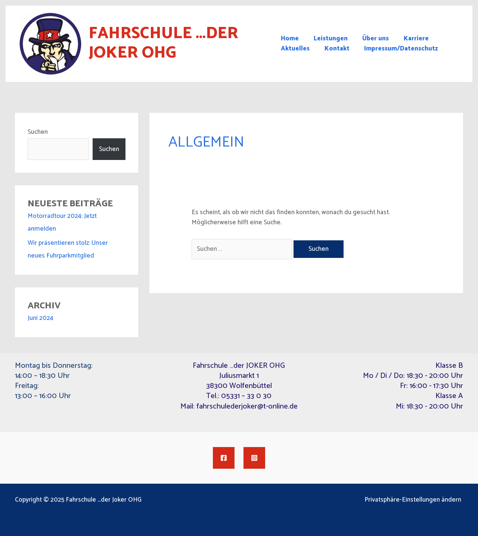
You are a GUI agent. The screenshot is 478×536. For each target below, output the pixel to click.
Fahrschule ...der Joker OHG (163, 43)
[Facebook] (224, 458)
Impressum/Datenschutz (397, 49)
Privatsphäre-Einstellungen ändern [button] (414, 500)
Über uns (371, 39)
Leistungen (328, 39)
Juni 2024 (40, 318)
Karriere (409, 39)
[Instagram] (254, 458)
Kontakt (334, 49)
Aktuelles (295, 49)
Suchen (38, 132)
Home (290, 39)
